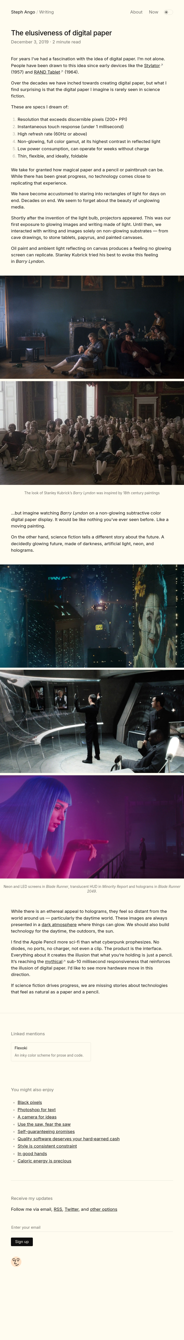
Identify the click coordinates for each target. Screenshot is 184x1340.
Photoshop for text (36, 1109)
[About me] (16, 1265)
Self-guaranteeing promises (46, 1131)
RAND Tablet (47, 72)
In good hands (32, 1153)
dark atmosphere (59, 924)
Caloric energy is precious (44, 1160)
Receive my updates (32, 1198)
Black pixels (29, 1102)
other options (103, 1209)
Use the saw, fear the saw (44, 1124)
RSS (58, 1209)
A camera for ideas (37, 1117)
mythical (54, 961)
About (136, 12)
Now (153, 12)
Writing (46, 12)
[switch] (168, 12)
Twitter (71, 1209)
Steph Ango (23, 12)
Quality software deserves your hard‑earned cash (68, 1138)
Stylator (152, 65)
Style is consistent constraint (47, 1146)
